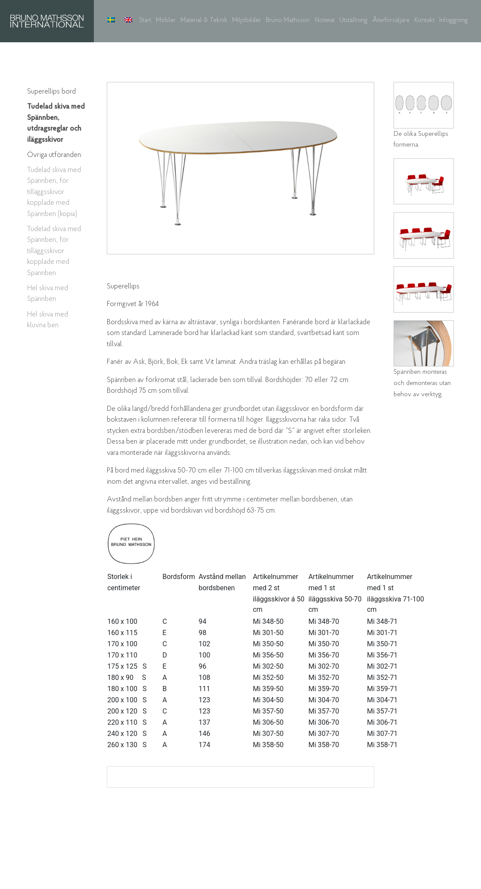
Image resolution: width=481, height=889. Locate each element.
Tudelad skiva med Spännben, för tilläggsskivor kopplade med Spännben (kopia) (54, 192)
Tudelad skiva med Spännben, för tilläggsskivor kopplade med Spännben (54, 251)
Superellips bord (51, 91)
